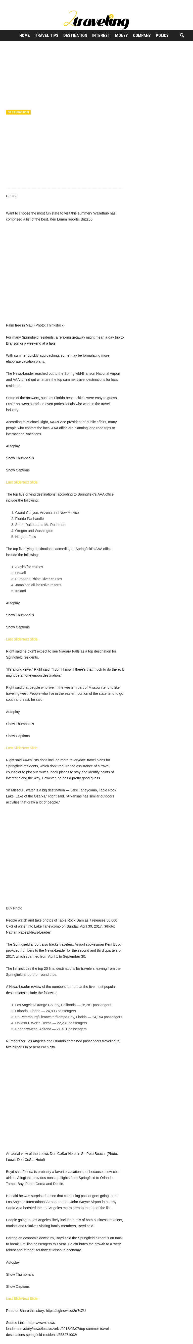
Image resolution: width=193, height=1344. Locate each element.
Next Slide (29, 482)
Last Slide (13, 482)
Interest (101, 35)
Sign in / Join (11, 3)
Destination (75, 35)
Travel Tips (46, 35)
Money (121, 35)
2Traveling (18, 146)
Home (24, 35)
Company (142, 35)
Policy (162, 35)
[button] (181, 35)
